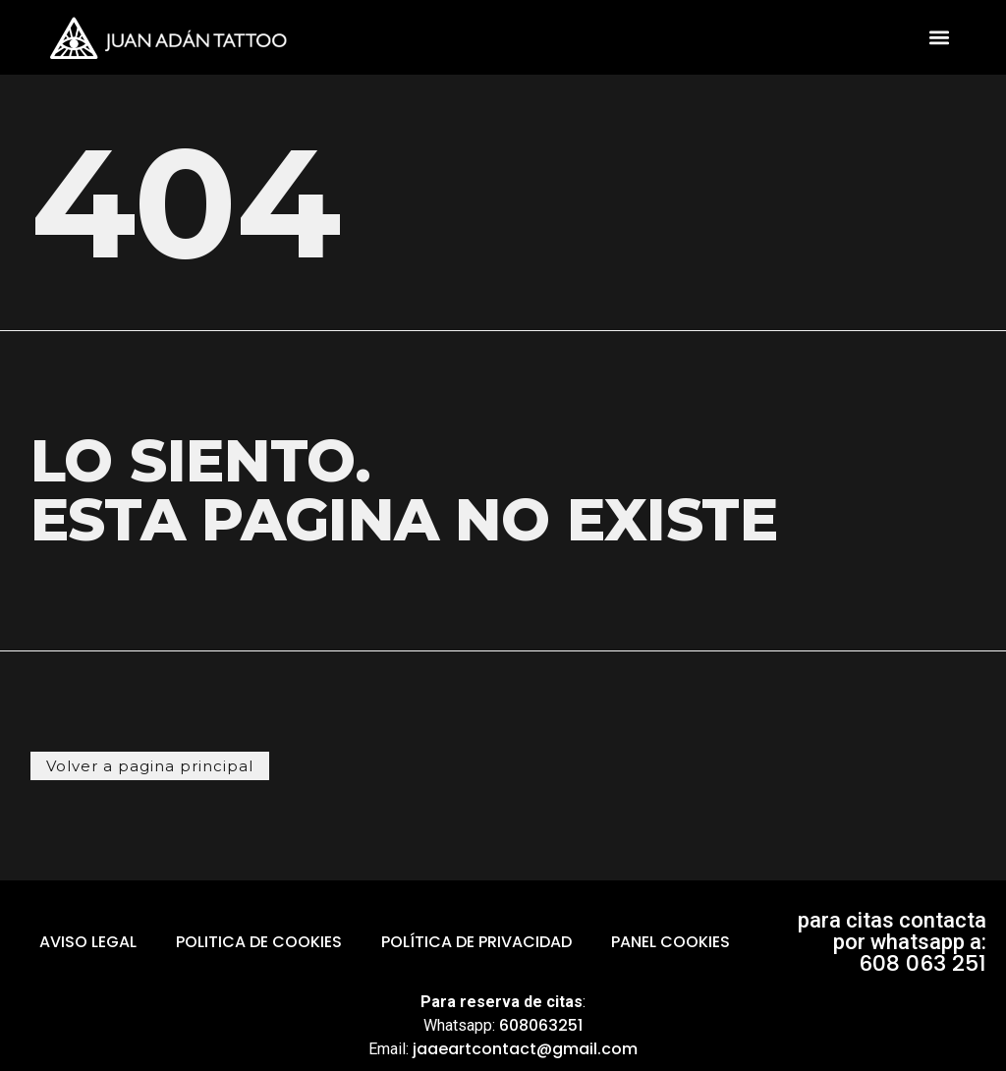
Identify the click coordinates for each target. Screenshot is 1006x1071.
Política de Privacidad (476, 941)
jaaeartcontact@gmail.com (525, 1049)
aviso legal (88, 941)
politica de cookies (259, 941)
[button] (939, 38)
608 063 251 (922, 963)
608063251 (541, 1025)
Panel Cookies (670, 941)
